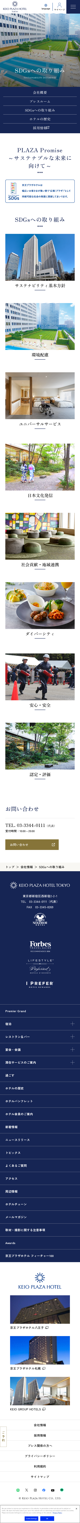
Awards (10, 1243)
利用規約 (40, 1466)
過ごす (10, 1075)
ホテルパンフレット (19, 1101)
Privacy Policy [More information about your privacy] (57, 1513)
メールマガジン (16, 1217)
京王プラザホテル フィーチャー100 (29, 1256)
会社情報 (40, 1425)
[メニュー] (73, 7)
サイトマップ (40, 1477)
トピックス (13, 1152)
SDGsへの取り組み (40, 110)
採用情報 (40, 127)
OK (47, 1518)
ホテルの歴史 (39, 118)
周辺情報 (11, 1191)
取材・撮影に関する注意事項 (25, 1230)
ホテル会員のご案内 (19, 1114)
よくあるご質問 (16, 1165)
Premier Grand (15, 1011)
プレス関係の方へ (40, 1445)
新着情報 (11, 1127)
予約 (3, 1437)
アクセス (11, 1178)
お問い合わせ (19, 844)
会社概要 (40, 92)
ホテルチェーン (16, 1204)
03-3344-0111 (31, 825)
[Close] (76, 1508)
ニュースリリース (17, 1140)
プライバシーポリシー (40, 1456)
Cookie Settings (31, 1518)
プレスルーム (39, 101)
